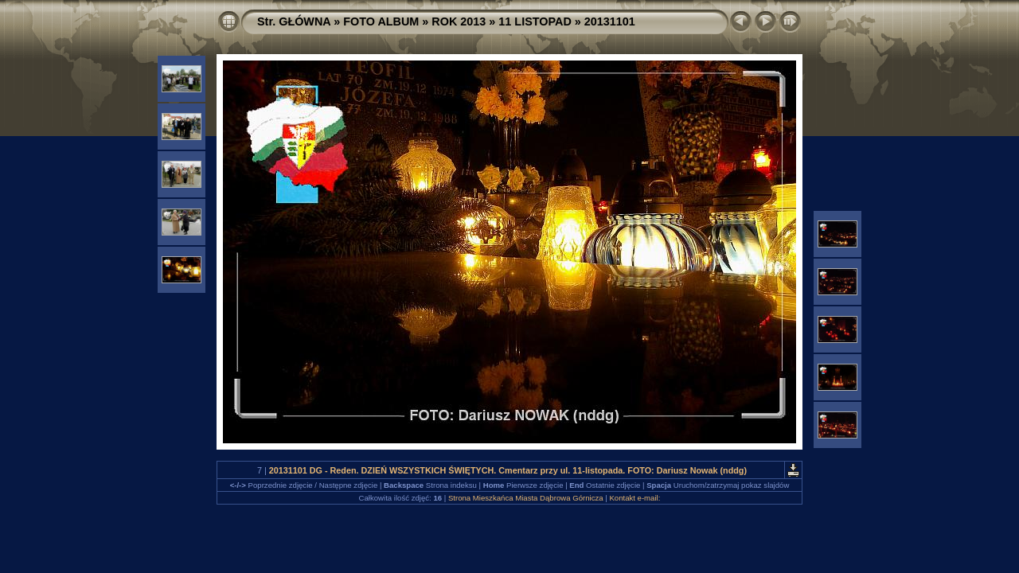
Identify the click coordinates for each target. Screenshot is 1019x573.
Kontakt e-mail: (634, 497)
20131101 (609, 21)
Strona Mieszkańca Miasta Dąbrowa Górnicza (525, 497)
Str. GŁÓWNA (293, 21)
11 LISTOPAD (534, 21)
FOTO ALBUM (381, 21)
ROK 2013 (458, 21)
